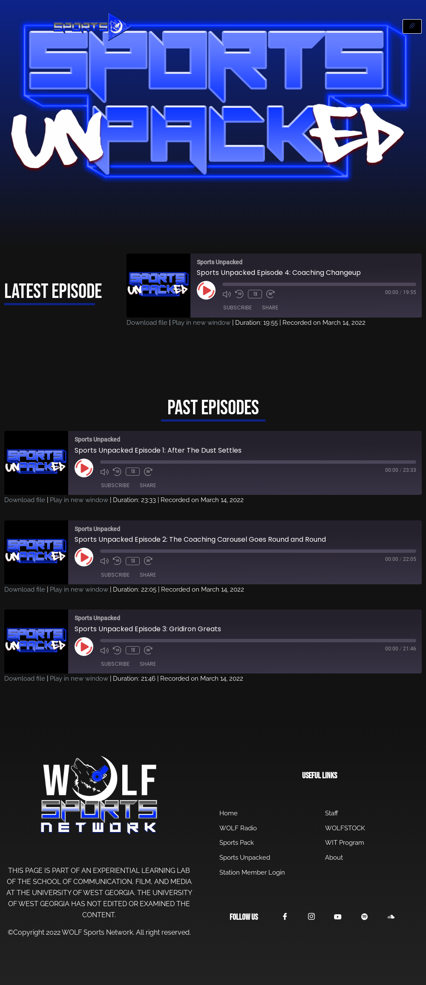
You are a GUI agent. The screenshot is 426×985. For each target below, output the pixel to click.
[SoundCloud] (394, 917)
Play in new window (201, 322)
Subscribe (237, 308)
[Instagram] (312, 917)
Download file (147, 322)
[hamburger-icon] (412, 26)
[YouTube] (340, 917)
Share (270, 308)
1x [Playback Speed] (255, 294)
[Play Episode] (206, 290)
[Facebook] (285, 917)
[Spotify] (367, 917)
